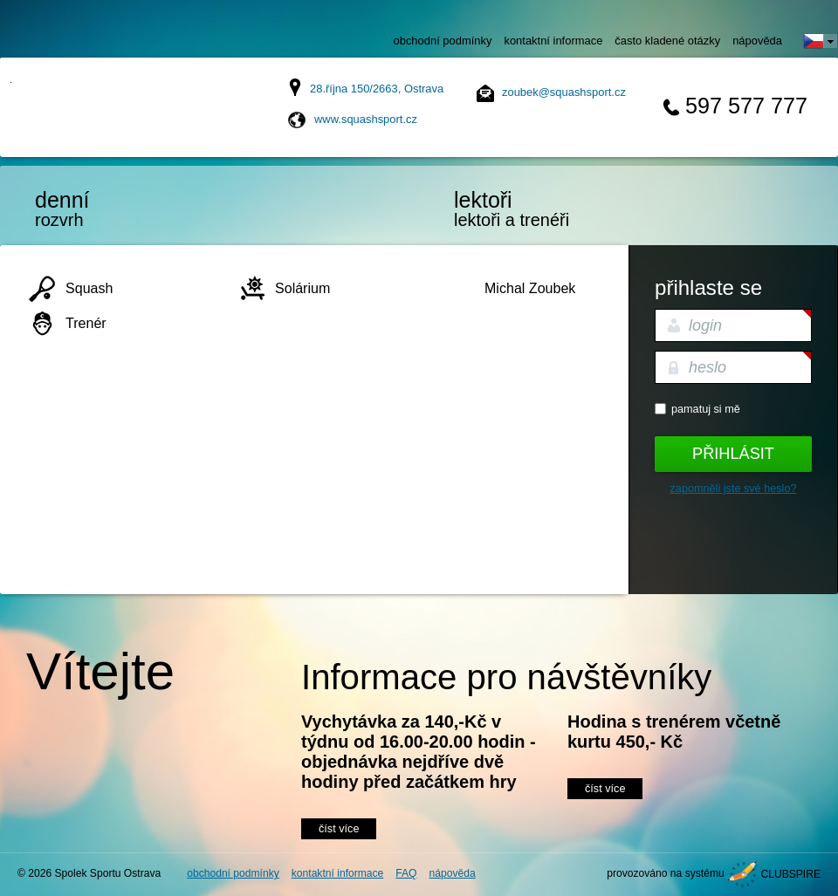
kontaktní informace (553, 40)
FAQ (405, 873)
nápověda (757, 40)
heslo (707, 367)
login (705, 325)
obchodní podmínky (443, 40)
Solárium (302, 288)
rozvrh (109, 208)
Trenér (85, 323)
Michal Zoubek (529, 288)
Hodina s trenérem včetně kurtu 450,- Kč (673, 731)
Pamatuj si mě (705, 409)
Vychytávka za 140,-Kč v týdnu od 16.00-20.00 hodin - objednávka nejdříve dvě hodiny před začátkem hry (418, 751)
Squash (89, 288)
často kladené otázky (667, 40)
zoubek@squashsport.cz (564, 92)
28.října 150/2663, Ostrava (376, 88)
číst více (339, 829)
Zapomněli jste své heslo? (733, 488)
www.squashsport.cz (365, 119)
